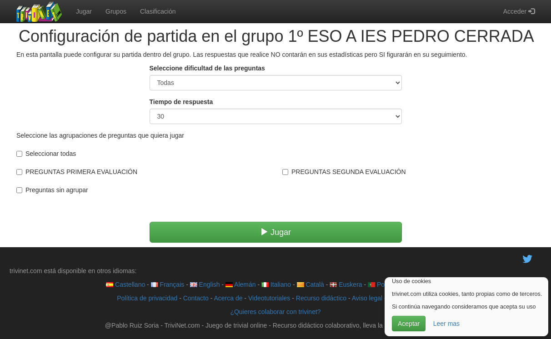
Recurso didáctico (321, 298)
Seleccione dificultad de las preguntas (207, 68)
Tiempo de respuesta (181, 101)
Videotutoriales (269, 298)
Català (310, 284)
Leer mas (446, 323)
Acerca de (228, 298)
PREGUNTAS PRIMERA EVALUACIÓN (76, 171)
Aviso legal (367, 298)
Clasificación (158, 11)
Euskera (346, 284)
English (205, 284)
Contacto (196, 298)
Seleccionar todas (46, 153)
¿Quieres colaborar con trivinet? (275, 311)
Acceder (519, 11)
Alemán (240, 284)
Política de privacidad (147, 298)
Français (168, 284)
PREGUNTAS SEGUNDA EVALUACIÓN (344, 171)
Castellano (125, 284)
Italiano (276, 284)
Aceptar (409, 323)
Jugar (84, 11)
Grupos (115, 11)
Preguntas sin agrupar (52, 190)
